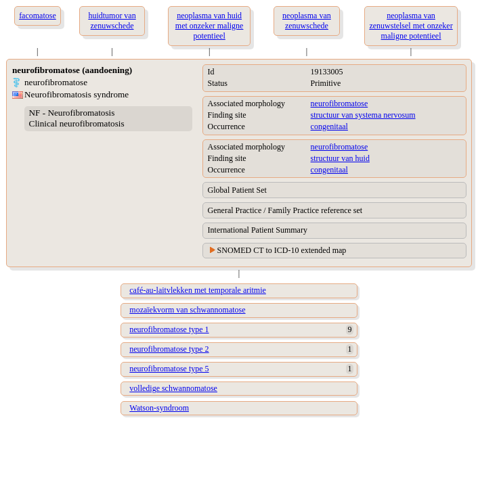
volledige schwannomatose (173, 388)
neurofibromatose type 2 (169, 349)
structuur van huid (340, 158)
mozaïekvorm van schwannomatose (187, 310)
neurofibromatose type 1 (169, 329)
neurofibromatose (339, 103)
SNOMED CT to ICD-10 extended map (282, 250)
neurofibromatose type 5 (169, 368)
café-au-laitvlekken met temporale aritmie (197, 290)
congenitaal (329, 126)
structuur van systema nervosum (363, 115)
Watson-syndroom (159, 408)
